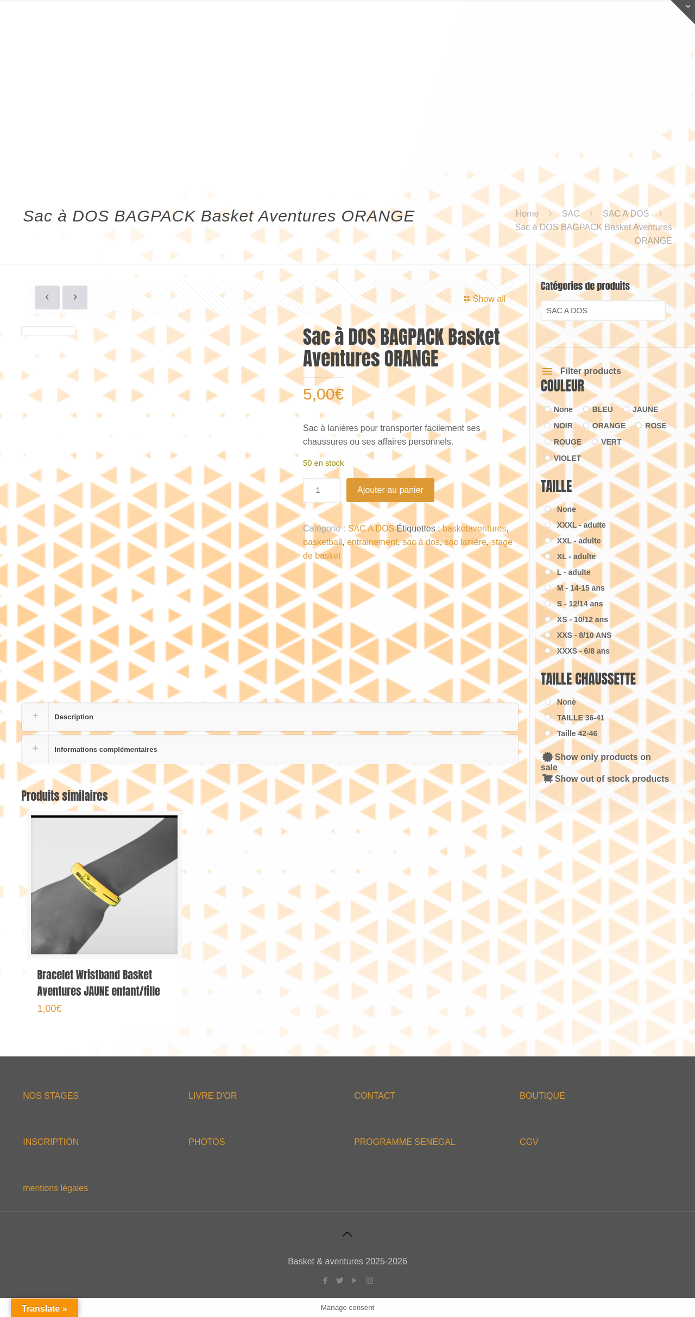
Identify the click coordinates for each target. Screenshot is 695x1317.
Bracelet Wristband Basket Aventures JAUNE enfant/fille (98, 982)
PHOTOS (206, 1142)
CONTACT (374, 1095)
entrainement (372, 542)
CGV (529, 1142)
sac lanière (465, 542)
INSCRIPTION (51, 1142)
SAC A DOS (626, 213)
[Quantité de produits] (322, 490)
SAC (571, 213)
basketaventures (474, 528)
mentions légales (55, 1188)
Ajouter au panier (390, 490)
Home (527, 213)
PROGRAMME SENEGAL (405, 1142)
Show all (483, 298)
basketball (322, 542)
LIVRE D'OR (212, 1095)
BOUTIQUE (542, 1095)
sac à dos (420, 542)
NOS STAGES (51, 1095)
